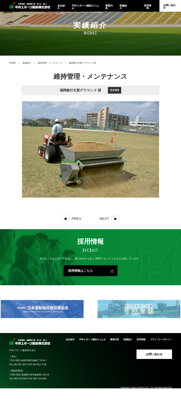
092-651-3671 (21, 385)
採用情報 (147, 6)
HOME (12, 63)
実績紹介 (123, 6)
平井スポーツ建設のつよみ (85, 6)
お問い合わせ (169, 6)
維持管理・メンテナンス (50, 63)
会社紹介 (61, 6)
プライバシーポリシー (161, 360)
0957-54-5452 (20, 399)
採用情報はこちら (91, 291)
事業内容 (109, 6)
